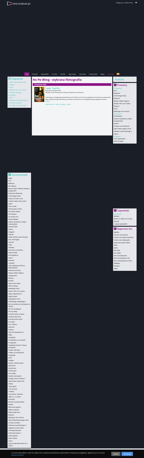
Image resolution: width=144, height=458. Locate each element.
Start (27, 74)
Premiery (35, 74)
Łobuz (116, 134)
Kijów (116, 248)
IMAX (115, 245)
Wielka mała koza (14, 412)
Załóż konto (129, 3)
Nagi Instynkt (12, 296)
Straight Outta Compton (16, 378)
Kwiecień (117, 98)
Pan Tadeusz (12, 324)
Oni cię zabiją (12, 311)
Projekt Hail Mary (15, 92)
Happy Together (52, 88)
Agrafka (116, 232)
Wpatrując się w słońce (121, 111)
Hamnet (11, 242)
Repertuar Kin (124, 228)
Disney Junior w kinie (15, 209)
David (10, 204)
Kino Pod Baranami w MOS (123, 261)
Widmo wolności (13, 410)
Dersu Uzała (12, 206)
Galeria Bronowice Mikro (122, 243)
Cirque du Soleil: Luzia (15, 199)
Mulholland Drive (13, 288)
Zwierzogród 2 (13, 436)
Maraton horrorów (14, 270)
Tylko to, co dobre (14, 397)
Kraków (119, 79)
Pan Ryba (11, 322)
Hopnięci (13, 95)
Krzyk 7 (10, 258)
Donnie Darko (13, 227)
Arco (115, 90)
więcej (47, 101)
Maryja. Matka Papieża (121, 101)
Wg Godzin (72, 74)
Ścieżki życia (12, 371)
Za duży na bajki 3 (16, 103)
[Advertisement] (72, 58)
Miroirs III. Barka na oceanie (123, 219)
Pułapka (11, 360)
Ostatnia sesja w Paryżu (16, 314)
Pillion (10, 335)
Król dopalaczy (13, 255)
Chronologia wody (120, 96)
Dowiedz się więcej (17, 455)
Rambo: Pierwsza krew (15, 363)
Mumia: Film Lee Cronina (122, 103)
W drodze (11, 399)
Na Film (62, 74)
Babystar (117, 93)
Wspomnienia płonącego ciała (18, 420)
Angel (10, 178)
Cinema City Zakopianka (122, 240)
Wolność (11, 415)
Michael (116, 216)
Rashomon (12, 366)
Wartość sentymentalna (16, 402)
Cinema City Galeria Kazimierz (124, 237)
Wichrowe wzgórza (14, 407)
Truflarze (11, 391)
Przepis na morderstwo (121, 126)
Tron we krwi (12, 389)
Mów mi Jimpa (118, 141)
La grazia (11, 263)
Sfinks (116, 269)
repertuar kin (49, 104)
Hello (10, 245)
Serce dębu (12, 373)
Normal (116, 221)
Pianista (116, 106)
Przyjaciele (11, 355)
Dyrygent (11, 232)
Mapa (102, 74)
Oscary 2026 (93, 74)
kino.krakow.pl (21, 3)
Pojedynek (11, 337)
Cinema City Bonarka (121, 235)
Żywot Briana (12, 438)
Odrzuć (115, 454)
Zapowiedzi (45, 74)
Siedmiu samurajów (14, 376)
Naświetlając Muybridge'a (17, 301)
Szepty (10, 384)
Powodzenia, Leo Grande (16, 340)
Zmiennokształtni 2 (14, 433)
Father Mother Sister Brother (18, 237)
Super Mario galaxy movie (122, 129)
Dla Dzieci (82, 74)
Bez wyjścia (12, 186)
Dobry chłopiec (13, 219)
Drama (116, 123)
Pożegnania (12, 343)
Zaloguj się (119, 3)
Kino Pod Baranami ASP (122, 258)
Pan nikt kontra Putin (15, 319)
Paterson (11, 327)
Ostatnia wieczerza (14, 317)
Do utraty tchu (13, 217)
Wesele (10, 404)
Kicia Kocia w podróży (15, 250)
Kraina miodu (12, 253)
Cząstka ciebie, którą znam (17, 201)
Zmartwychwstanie (14, 430)
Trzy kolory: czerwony (15, 394)
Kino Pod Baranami (120, 256)
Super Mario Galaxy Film (18, 82)
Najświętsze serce (14, 299)
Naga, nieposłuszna (15, 294)
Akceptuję (127, 454)
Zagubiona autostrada (15, 428)
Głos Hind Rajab (13, 240)
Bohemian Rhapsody (15, 193)
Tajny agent (12, 386)
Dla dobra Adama (14, 211)
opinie (69, 104)
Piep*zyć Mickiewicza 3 (16, 332)
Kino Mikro (117, 253)
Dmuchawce (118, 116)
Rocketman (12, 368)
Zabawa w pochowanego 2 (123, 131)
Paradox (117, 266)
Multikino (117, 263)
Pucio (116, 109)
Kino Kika (117, 250)
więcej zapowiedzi (121, 224)
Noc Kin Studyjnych (14, 309)
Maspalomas (12, 276)
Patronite (111, 74)
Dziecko (11, 234)
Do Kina (54, 74)
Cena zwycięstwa (119, 139)
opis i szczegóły (60, 104)
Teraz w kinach (20, 174)
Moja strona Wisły (14, 283)
